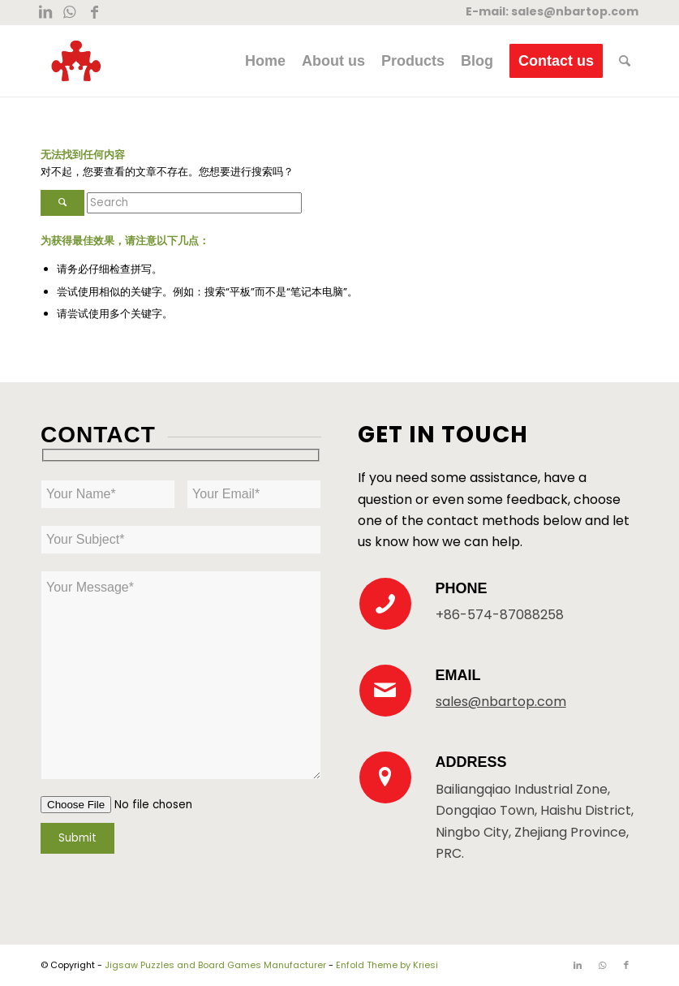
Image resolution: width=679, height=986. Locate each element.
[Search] (624, 61)
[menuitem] (265, 61)
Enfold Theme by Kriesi (387, 964)
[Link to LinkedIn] (45, 12)
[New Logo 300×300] (76, 61)
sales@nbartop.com (574, 11)
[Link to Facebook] (94, 12)
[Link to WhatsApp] (69, 12)
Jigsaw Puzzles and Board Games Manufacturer (215, 964)
